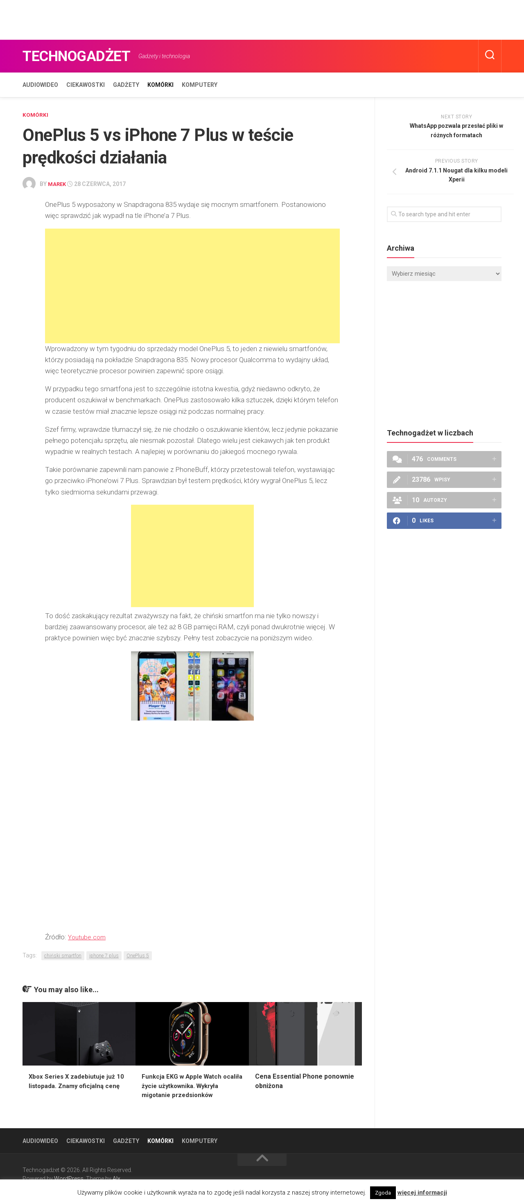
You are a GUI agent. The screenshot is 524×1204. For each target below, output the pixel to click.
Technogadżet (85, 56)
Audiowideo (40, 85)
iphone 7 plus (104, 955)
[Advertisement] (149, 18)
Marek (58, 183)
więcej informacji (422, 1192)
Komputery (199, 85)
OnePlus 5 (137, 955)
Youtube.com (88, 936)
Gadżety (126, 85)
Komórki (160, 85)
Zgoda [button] (383, 1193)
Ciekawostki (85, 85)
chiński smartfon (62, 955)
